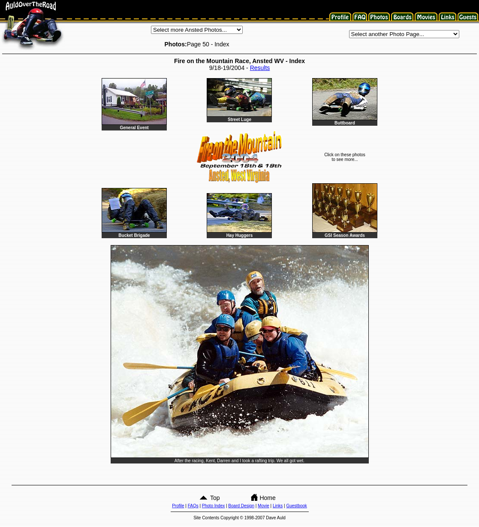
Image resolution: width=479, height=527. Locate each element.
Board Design (241, 505)
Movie (263, 505)
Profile (178, 505)
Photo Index (213, 505)
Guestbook (296, 505)
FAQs (193, 505)
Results (260, 67)
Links (278, 505)
